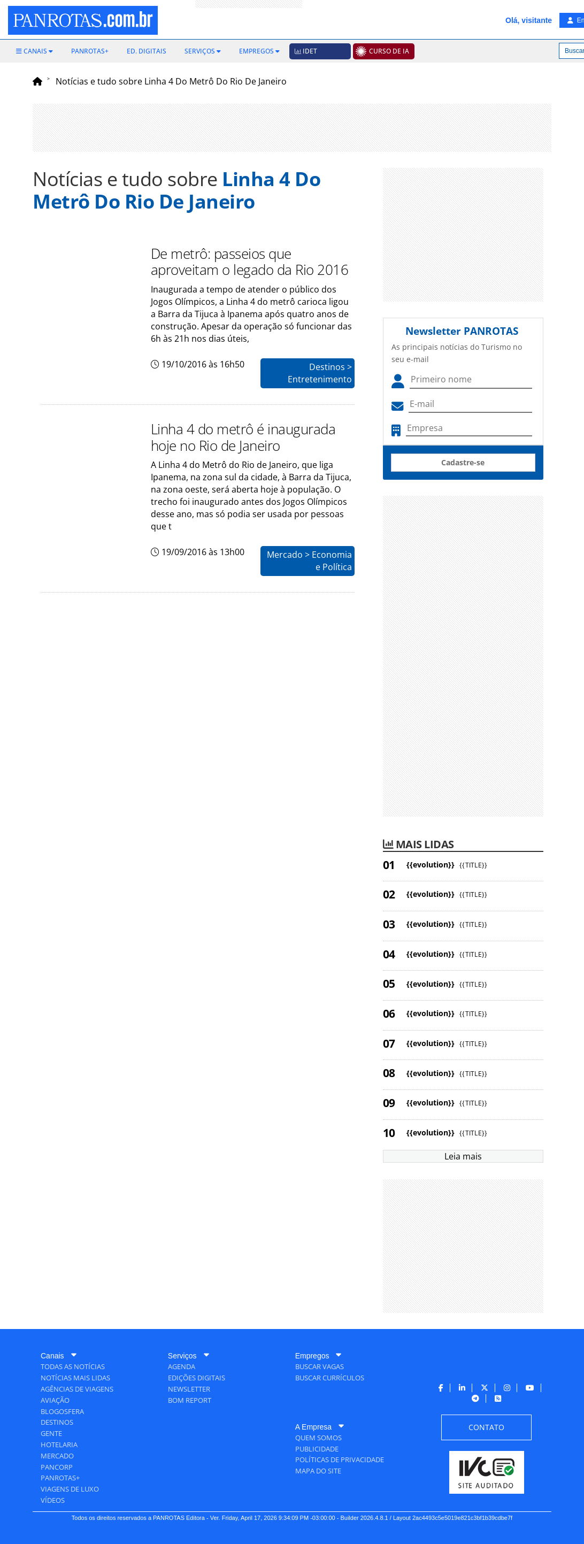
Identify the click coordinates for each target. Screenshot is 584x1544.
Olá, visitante (528, 20)
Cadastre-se (463, 462)
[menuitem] (34, 51)
